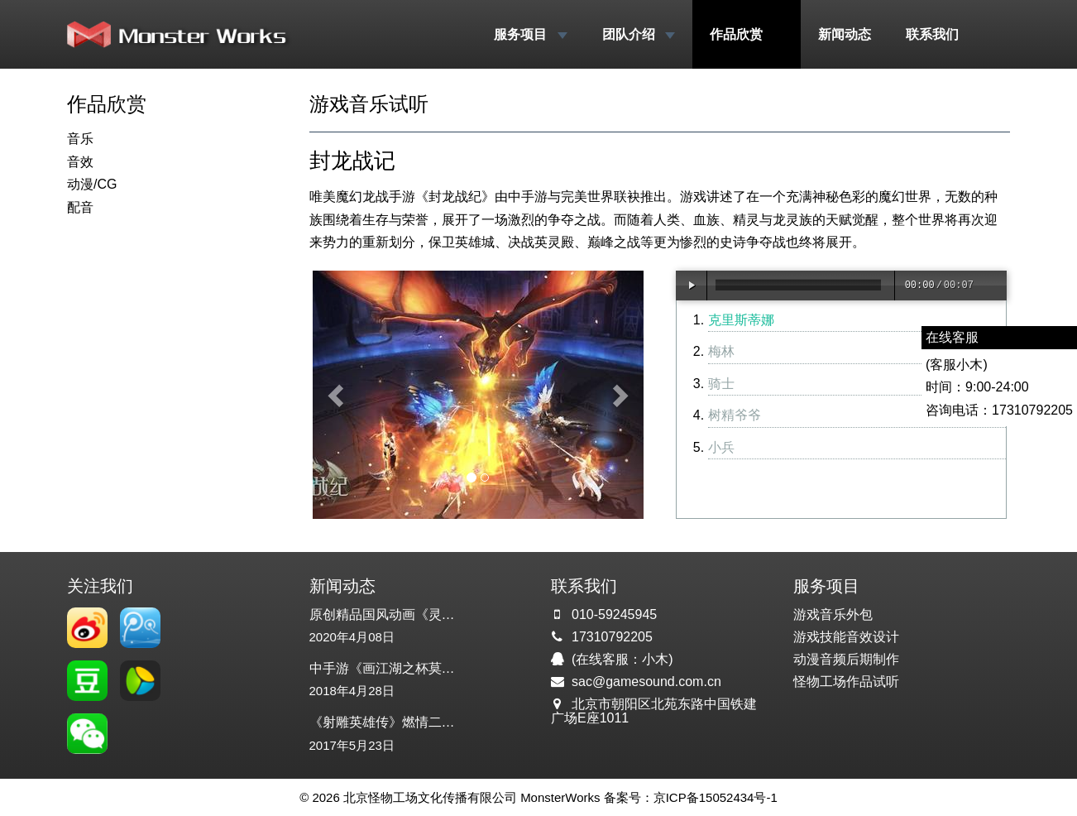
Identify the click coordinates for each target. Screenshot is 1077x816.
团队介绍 (638, 34)
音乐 (80, 139)
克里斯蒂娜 (741, 320)
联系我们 (932, 34)
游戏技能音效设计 (846, 637)
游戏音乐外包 (833, 614)
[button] (337, 395)
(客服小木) (957, 365)
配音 (80, 207)
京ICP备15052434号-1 (715, 797)
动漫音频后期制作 (846, 659)
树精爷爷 (734, 415)
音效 (80, 162)
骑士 (721, 384)
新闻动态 (844, 34)
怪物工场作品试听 (846, 681)
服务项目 (530, 34)
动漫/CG (92, 184)
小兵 (721, 447)
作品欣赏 (746, 34)
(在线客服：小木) (622, 659)
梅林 (721, 351)
